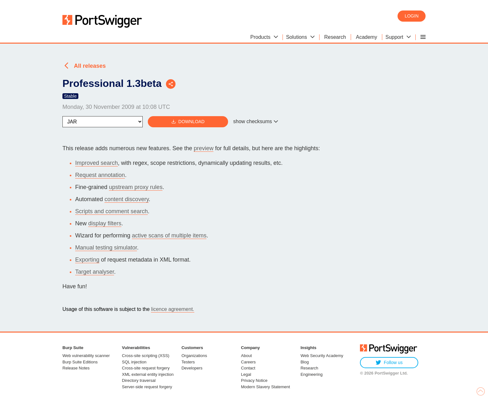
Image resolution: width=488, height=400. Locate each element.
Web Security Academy (321, 355)
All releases (90, 66)
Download (188, 121)
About (246, 355)
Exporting (87, 259)
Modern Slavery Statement (265, 386)
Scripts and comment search (111, 211)
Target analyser (94, 272)
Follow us (389, 362)
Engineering (311, 374)
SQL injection (134, 362)
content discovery (126, 199)
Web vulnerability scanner (86, 355)
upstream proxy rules (135, 187)
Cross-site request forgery (146, 368)
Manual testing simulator (106, 247)
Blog (304, 362)
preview (203, 148)
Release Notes (76, 368)
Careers (248, 362)
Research (309, 368)
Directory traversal (138, 380)
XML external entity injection (148, 374)
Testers (188, 362)
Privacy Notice (254, 380)
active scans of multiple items (169, 235)
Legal (246, 374)
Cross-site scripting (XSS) (145, 355)
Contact (248, 368)
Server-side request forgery (147, 386)
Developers (192, 368)
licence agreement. (172, 309)
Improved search (96, 163)
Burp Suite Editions (80, 362)
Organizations (194, 355)
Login (412, 15)
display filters (104, 223)
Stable (70, 96)
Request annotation (100, 175)
